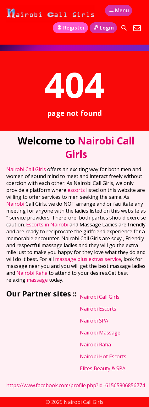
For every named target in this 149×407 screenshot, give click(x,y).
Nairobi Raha (31, 272)
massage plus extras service (88, 259)
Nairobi (15, 203)
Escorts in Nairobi (47, 224)
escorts (77, 190)
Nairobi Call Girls (26, 169)
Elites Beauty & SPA (102, 368)
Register (70, 27)
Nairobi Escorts (98, 308)
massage (38, 279)
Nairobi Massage (100, 332)
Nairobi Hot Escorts (103, 356)
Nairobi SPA (94, 320)
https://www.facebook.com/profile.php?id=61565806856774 (75, 385)
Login (103, 27)
